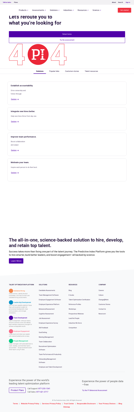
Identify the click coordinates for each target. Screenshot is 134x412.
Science (96, 10)
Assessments (38, 10)
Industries (67, 10)
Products (22, 10)
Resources (82, 10)
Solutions (54, 10)
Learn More (16, 261)
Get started (124, 10)
